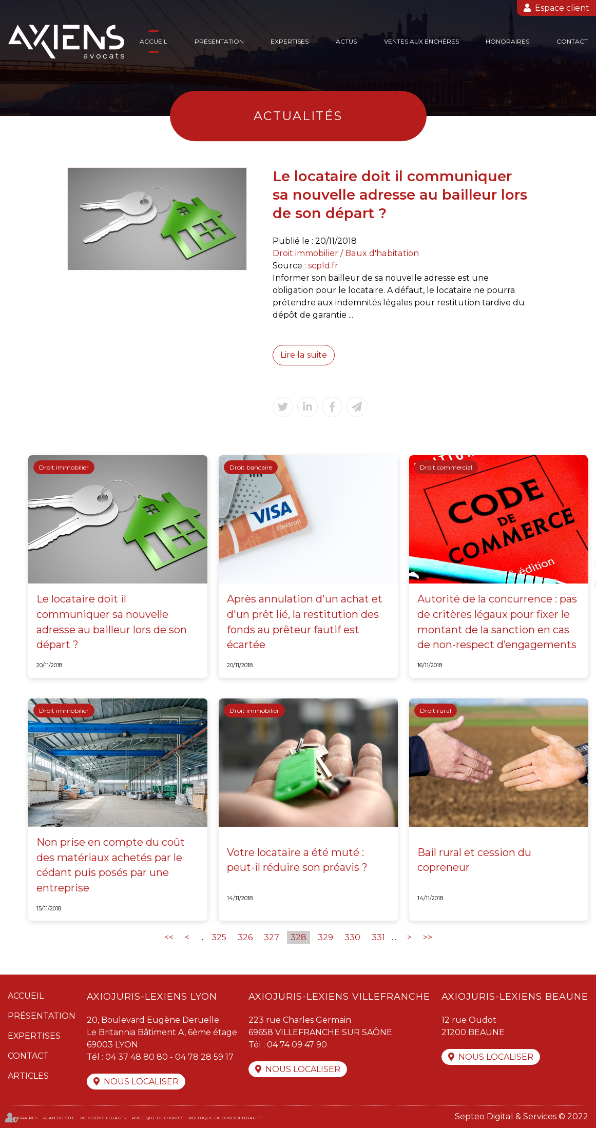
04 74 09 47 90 (297, 1044)
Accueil (153, 41)
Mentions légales (103, 1117)
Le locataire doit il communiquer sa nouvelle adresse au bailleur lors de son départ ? (111, 622)
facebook (575, 543)
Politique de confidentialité (225, 1117)
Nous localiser (141, 1081)
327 (271, 937)
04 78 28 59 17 (204, 1057)
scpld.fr (323, 265)
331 (378, 937)
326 (245, 937)
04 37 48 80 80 (136, 1057)
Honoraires (507, 41)
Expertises (290, 41)
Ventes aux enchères (421, 41)
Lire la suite (303, 355)
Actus (346, 41)
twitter (575, 564)
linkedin (575, 584)
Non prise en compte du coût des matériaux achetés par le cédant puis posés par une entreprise (110, 865)
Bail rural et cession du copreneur (474, 860)
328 (298, 937)
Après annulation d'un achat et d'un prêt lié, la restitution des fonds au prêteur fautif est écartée (304, 622)
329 (325, 937)
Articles (28, 1076)
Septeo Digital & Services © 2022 (521, 1116)
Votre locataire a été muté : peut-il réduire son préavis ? (297, 860)
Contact (572, 41)
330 (352, 937)
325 (219, 937)
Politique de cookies (157, 1117)
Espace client (562, 8)
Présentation (219, 41)
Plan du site (59, 1117)
